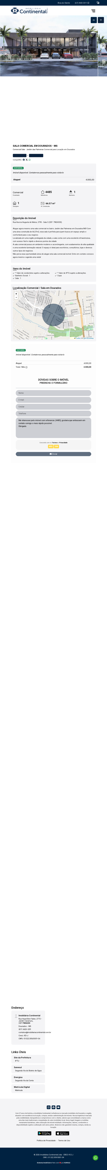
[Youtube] (58, 1107)
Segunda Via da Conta (24, 1080)
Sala (23, 149)
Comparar (36, 155)
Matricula (19, 1090)
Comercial (17, 149)
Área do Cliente (64, 3)
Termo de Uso (64, 1140)
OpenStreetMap (88, 338)
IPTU (17, 1061)
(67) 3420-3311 (82, 3)
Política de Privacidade (46, 1140)
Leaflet (77, 338)
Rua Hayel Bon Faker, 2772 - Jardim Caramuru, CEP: (30, 1021)
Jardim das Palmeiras (35, 149)
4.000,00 (90, 179)
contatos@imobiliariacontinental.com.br (35, 1032)
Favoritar (20, 155)
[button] (98, 2)
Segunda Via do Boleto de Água (28, 1071)
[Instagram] (48, 1107)
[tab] (94, 20)
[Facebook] (53, 1107)
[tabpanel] (53, 45)
